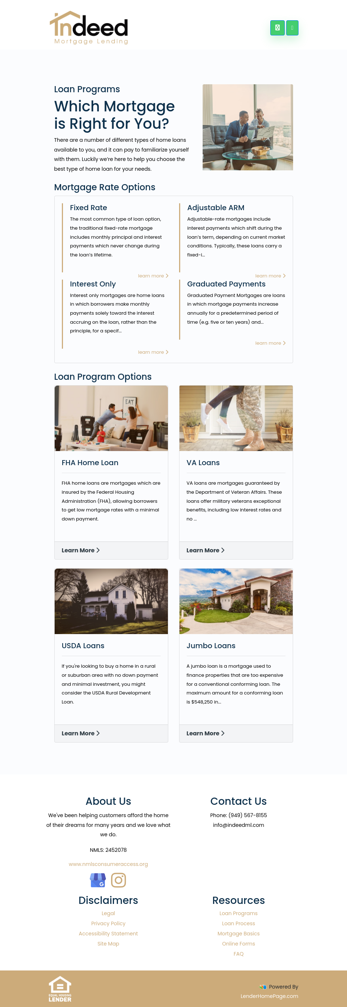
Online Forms (238, 943)
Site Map (108, 943)
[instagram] (118, 878)
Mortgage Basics (238, 933)
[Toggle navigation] (292, 27)
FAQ (239, 953)
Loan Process (238, 923)
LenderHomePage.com (269, 996)
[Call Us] (277, 27)
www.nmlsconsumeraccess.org (108, 864)
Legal (108, 913)
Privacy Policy (108, 923)
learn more (153, 275)
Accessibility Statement (108, 933)
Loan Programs (239, 913)
